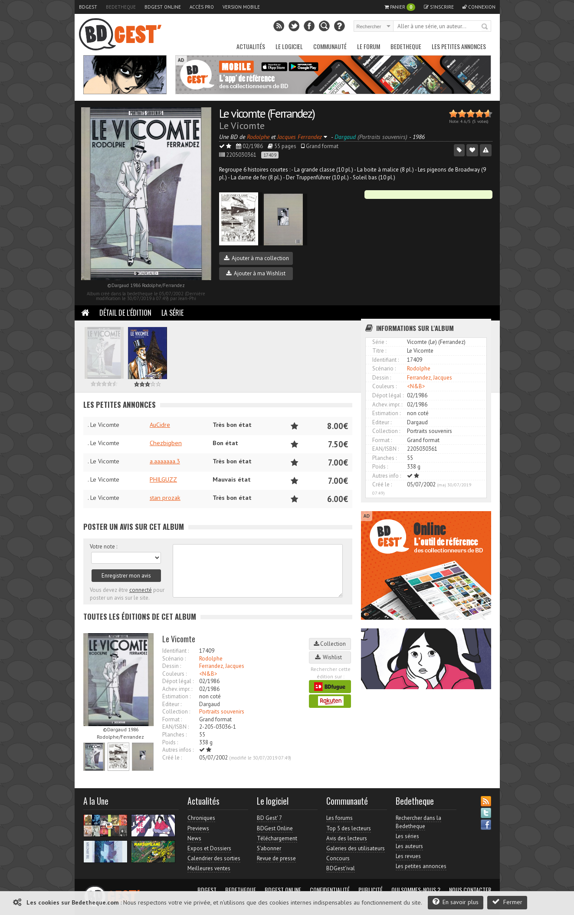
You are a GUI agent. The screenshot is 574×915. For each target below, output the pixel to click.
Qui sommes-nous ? (415, 889)
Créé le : (172, 757)
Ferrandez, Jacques (221, 666)
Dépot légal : (178, 681)
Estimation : (176, 696)
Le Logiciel (289, 46)
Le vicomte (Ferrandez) (267, 113)
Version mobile (241, 7)
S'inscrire (439, 7)
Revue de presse (276, 858)
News (194, 838)
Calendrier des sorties (213, 858)
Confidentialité (330, 889)
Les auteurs (409, 846)
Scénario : (174, 658)
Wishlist (329, 657)
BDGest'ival (340, 868)
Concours (338, 858)
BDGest (88, 7)
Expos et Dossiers (209, 848)
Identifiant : (175, 650)
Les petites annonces (459, 46)
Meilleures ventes (208, 868)
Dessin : (171, 666)
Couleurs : (174, 673)
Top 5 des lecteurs (348, 828)
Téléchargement (277, 838)
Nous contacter (470, 889)
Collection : (176, 711)
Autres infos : (178, 749)
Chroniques (201, 818)
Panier (399, 7)
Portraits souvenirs (221, 711)
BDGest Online (162, 7)
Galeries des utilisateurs (355, 848)
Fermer (507, 902)
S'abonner (269, 848)
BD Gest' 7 (269, 818)
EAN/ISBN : (175, 726)
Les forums (339, 818)
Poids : (170, 742)
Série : (379, 342)
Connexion (478, 7)
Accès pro (202, 7)
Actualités (250, 46)
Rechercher (485, 26)
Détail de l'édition (125, 312)
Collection (330, 643)
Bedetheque (121, 7)
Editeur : (171, 704)
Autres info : (386, 475)
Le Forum (368, 46)
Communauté (330, 46)
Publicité (370, 889)
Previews (198, 828)
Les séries (407, 836)
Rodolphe (211, 658)
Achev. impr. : (177, 689)
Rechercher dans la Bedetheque (418, 821)
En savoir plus (456, 902)
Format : (172, 719)
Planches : (174, 734)
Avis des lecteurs (346, 838)
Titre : (379, 350)
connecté (140, 590)
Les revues (408, 856)
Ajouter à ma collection (256, 258)
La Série (172, 312)
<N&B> (208, 673)
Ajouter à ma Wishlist (255, 273)
